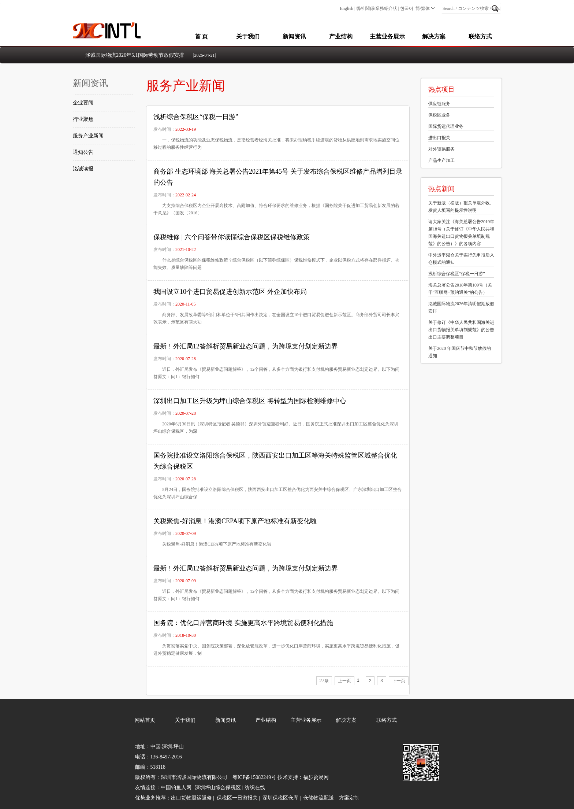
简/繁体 (422, 8)
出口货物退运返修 (191, 798)
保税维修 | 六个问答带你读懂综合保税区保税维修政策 (231, 237)
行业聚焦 (83, 119)
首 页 (201, 36)
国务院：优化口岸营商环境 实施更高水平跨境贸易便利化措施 (243, 623)
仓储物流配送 (318, 798)
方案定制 (349, 798)
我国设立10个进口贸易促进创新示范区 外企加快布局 (230, 291)
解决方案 (434, 36)
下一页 (398, 680)
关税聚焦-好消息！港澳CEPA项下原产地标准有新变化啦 (235, 521)
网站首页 (145, 720)
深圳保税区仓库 (280, 798)
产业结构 (341, 36)
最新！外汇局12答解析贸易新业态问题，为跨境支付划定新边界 (245, 346)
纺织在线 (255, 787)
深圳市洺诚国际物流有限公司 (194, 777)
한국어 (406, 8)
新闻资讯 (294, 36)
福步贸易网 (316, 777)
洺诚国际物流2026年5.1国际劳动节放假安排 (134, 55)
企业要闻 (83, 103)
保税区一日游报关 (237, 798)
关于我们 (248, 36)
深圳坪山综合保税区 (218, 787)
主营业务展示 (387, 36)
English (346, 8)
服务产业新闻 (88, 135)
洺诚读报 (83, 168)
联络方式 (480, 36)
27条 (324, 680)
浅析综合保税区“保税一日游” (195, 117)
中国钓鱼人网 (176, 787)
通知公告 (83, 152)
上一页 (344, 680)
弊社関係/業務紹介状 (377, 8)
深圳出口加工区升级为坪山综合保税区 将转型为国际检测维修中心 (249, 400)
